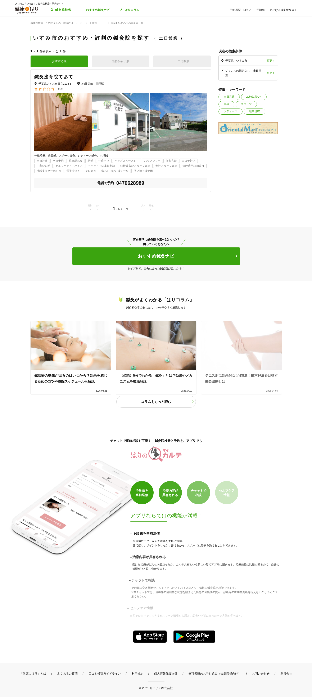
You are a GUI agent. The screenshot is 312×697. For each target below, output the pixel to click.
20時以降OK (253, 96)
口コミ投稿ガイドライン (105, 673)
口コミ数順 (182, 61)
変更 (269, 60)
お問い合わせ (261, 673)
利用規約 (137, 673)
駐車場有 (254, 111)
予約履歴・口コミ (241, 10)
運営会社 (286, 673)
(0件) (60, 89)
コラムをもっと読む (156, 401)
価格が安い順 (120, 61)
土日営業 (229, 96)
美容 (226, 104)
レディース (230, 111)
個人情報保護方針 (165, 673)
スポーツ (246, 104)
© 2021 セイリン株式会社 (156, 687)
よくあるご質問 (67, 673)
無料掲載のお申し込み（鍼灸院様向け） (214, 673)
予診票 (261, 10)
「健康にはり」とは (33, 673)
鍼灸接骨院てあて (54, 76)
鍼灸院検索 (63, 10)
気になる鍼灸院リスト (283, 10)
